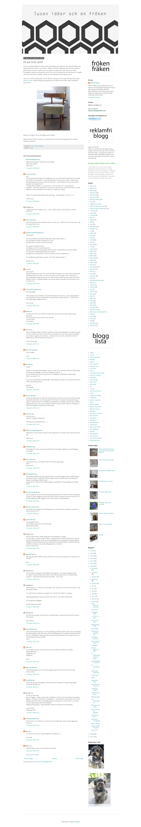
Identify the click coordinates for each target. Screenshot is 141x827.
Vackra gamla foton (95, 693)
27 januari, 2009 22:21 (32, 687)
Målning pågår (95, 697)
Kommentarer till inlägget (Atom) (43, 761)
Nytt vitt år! (94, 730)
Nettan (28, 311)
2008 (92, 734)
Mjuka (27, 746)
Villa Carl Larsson (31, 507)
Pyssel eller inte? (94, 715)
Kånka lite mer (95, 723)
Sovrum (92, 291)
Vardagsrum (93, 309)
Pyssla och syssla (95, 427)
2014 (92, 553)
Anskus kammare (95, 357)
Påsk (91, 271)
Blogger (77, 822)
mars (93, 596)
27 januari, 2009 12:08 (32, 389)
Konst (91, 235)
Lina (27, 269)
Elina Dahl (93, 368)
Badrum (92, 188)
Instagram (93, 229)
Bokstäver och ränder (95, 706)
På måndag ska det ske (106, 481)
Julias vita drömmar (95, 391)
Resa (91, 273)
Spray (91, 294)
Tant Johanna (94, 436)
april (93, 594)
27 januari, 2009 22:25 (32, 725)
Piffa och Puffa (30, 667)
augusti (94, 583)
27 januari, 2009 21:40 (32, 641)
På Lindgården (94, 429)
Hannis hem (93, 382)
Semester (92, 276)
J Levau (92, 389)
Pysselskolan (93, 267)
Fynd (91, 213)
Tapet (91, 298)
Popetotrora (93, 420)
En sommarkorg (95, 666)
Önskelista (93, 325)
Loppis (92, 249)
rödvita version (28, 80)
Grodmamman (30, 474)
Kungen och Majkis (95, 395)
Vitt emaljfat (94, 629)
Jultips (92, 233)
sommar (92, 287)
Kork (91, 238)
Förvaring (92, 215)
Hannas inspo (94, 380)
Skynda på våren (94, 681)
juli (93, 586)
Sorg (91, 289)
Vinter (91, 316)
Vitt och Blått (30, 395)
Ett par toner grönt (95, 621)
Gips (91, 217)
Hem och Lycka (30, 350)
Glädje (92, 220)
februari (94, 599)
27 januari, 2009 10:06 (32, 283)
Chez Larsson (94, 364)
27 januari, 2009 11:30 (32, 358)
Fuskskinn (93, 211)
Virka (91, 318)
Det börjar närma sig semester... (105, 503)
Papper (92, 260)
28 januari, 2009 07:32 (32, 740)
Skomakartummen (31, 718)
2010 (92, 563)
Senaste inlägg (28, 758)
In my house (29, 174)
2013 (92, 556)
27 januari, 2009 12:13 (32, 408)
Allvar (91, 186)
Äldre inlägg (79, 758)
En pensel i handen (94, 689)
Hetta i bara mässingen (105, 524)
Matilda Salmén (94, 404)
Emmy (92, 371)
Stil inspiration (94, 433)
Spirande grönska (94, 637)
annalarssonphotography (33, 232)
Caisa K (92, 362)
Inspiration (93, 226)
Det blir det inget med (95, 671)
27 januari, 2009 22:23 (32, 713)
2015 (92, 550)
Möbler (92, 255)
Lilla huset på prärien (32, 289)
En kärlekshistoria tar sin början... (95, 656)
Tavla (91, 300)
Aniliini (92, 353)
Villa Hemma (29, 554)
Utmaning (92, 307)
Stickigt (101, 535)
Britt (27, 731)
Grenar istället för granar (95, 726)
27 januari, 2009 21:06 (32, 623)
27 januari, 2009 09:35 (32, 214)
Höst (91, 224)
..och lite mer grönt (95, 617)
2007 (92, 737)
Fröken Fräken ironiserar (97, 206)
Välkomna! (94, 645)
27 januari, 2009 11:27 (32, 344)
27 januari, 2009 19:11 (32, 513)
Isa (91, 386)
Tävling (92, 305)
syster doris (29, 519)
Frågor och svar (94, 204)
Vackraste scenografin (95, 720)
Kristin (28, 330)
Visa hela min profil (93, 97)
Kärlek (92, 240)
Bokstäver (93, 195)
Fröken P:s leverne (95, 375)
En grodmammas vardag (97, 373)
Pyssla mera (93, 425)
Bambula (92, 359)
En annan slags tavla (105, 492)
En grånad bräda (94, 612)
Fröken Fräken (94, 83)
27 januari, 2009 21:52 (32, 661)
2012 (92, 558)
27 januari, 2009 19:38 (32, 548)
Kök (91, 242)
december (95, 568)
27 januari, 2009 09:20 (32, 201)
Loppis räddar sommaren (106, 513)
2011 (92, 561)
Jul (90, 231)
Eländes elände (94, 199)
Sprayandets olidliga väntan (107, 470)
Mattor (92, 251)
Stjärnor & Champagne (33, 430)
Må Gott (28, 364)
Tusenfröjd (29, 680)
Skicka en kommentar (32, 754)
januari (94, 601)
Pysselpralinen (94, 422)
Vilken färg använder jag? (97, 312)
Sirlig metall (94, 675)
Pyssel (92, 265)
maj (93, 591)
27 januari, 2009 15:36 (32, 453)
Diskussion (93, 197)
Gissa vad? (94, 609)
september (95, 579)
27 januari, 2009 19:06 (32, 501)
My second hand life (96, 413)
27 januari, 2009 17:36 (32, 468)
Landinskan (93, 398)
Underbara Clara (95, 440)
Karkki (91, 393)
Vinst (91, 314)
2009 (92, 566)
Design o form (94, 366)
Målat (91, 253)
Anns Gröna (29, 459)
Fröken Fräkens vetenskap (97, 208)
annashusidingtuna (32, 159)
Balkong (92, 190)
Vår (91, 321)
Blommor (92, 193)
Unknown (29, 414)
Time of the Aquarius (96, 438)
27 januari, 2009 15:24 (32, 424)
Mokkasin (92, 411)
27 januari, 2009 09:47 (32, 263)
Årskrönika (93, 323)
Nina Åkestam (94, 415)
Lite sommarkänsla (95, 701)
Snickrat (92, 285)
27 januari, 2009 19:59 (32, 579)
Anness (92, 355)
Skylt (91, 282)
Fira (91, 202)
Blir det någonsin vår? (94, 649)
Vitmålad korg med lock (95, 685)
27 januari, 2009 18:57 (32, 486)
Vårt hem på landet (31, 492)
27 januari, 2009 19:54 (32, 565)
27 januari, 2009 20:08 (32, 607)
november (95, 572)
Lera (91, 246)
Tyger (91, 303)
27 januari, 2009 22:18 (32, 674)
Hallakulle (93, 377)
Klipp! (93, 677)
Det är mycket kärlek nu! (95, 642)
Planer (92, 262)
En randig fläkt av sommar (95, 661)
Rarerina (92, 431)
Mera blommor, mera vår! (95, 605)
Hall (91, 222)
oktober (94, 577)
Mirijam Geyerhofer (95, 407)
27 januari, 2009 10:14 (32, 305)
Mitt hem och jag (94, 409)
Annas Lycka (30, 220)
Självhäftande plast (95, 280)
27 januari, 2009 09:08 (32, 168)
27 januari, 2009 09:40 (32, 227)
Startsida (54, 758)
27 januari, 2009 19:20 (32, 528)
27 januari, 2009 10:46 (32, 324)
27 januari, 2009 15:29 (32, 441)
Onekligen (93, 418)
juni (93, 588)
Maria (91, 402)
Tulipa (27, 647)
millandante (29, 447)
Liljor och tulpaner (95, 400)
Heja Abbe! (93, 384)
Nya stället (93, 258)
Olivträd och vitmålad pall (94, 633)
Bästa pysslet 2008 (95, 625)
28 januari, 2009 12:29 (32, 751)
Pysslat (31, 148)
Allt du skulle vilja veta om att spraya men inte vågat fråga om (106, 450)
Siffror (91, 278)
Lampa (92, 244)
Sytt (91, 296)
